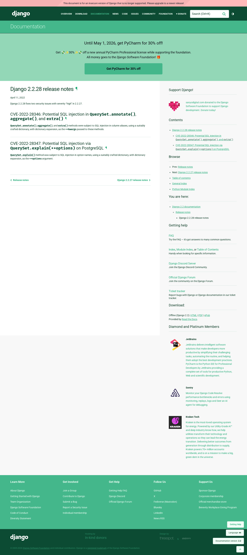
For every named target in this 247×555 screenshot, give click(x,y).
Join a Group (70, 490)
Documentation (100, 14)
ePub (207, 315)
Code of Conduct (19, 513)
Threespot (168, 538)
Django (21, 14)
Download (81, 14)
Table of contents (181, 178)
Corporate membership (211, 496)
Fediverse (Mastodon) (165, 501)
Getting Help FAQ (118, 490)
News (116, 14)
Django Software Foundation (25, 507)
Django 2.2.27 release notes (134, 180)
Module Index (185, 249)
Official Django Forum (182, 277)
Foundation (166, 14)
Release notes (19, 180)
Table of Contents (208, 249)
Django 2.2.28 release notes (187, 130)
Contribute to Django (74, 496)
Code (125, 14)
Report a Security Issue (75, 507)
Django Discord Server (182, 263)
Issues (135, 14)
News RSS (159, 518)
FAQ (171, 235)
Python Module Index (183, 189)
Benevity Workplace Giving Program (218, 507)
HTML (193, 315)
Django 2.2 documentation (186, 206)
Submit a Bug (70, 501)
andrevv (190, 538)
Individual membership (75, 513)
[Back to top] (240, 549)
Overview (66, 14)
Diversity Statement (20, 518)
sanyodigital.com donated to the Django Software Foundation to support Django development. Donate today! (207, 106)
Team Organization (20, 501)
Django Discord (117, 496)
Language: (235, 532)
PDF (200, 315)
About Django (17, 490)
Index (172, 249)
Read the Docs (189, 319)
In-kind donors (96, 538)
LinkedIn (158, 513)
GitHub (157, 490)
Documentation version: (228, 541)
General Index (179, 183)
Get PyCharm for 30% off (123, 68)
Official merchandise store (212, 501)
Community (148, 14)
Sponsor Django (207, 490)
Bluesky (158, 507)
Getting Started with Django (25, 496)
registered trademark (97, 548)
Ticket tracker (177, 291)
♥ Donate (181, 14)
